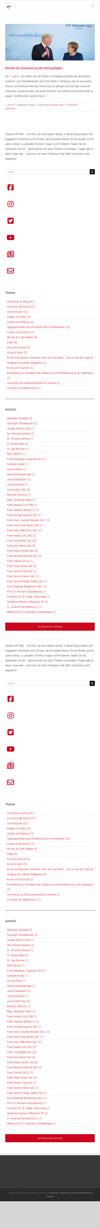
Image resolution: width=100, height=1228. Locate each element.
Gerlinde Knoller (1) (17, 975)
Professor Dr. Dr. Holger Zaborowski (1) (28, 1108)
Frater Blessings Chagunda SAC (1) (26, 970)
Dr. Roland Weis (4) (17, 955)
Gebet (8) (12, 854)
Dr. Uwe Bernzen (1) (18, 960)
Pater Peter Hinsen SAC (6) (22, 1077)
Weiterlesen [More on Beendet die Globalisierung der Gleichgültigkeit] (10, 108)
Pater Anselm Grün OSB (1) (22, 1016)
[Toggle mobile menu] (93, 6)
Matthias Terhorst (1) (18, 1006)
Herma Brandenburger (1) (21, 986)
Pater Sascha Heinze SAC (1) (23, 1088)
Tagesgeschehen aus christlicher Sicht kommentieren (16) (38, 838)
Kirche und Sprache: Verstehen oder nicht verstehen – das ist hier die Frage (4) (50, 869)
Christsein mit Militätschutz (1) (24, 899)
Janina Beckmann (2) (19, 991)
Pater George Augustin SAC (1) (24, 1026)
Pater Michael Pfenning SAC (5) (24, 1067)
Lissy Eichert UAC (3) (18, 1001)
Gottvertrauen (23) (17, 823)
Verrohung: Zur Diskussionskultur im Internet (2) (33, 894)
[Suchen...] (47, 683)
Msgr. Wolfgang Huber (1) (21, 1011)
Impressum (53, 1193)
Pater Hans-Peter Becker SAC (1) (25, 1037)
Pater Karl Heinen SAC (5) (21, 1057)
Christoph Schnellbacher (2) (22, 935)
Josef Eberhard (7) (17, 996)
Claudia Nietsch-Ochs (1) (20, 940)
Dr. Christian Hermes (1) (20, 950)
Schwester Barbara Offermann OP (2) (27, 1113)
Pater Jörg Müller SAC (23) (22, 1052)
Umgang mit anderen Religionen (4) (26, 874)
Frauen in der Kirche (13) (20, 843)
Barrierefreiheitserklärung (81, 1193)
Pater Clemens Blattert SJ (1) (23, 1021)
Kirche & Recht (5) (17, 864)
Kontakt (50, 1196)
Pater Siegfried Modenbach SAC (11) (27, 1098)
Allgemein (31, 105)
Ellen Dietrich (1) (16, 965)
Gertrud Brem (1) (16, 981)
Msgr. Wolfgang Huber (54, 105)
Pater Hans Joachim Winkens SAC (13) (28, 1031)
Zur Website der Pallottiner (50, 1138)
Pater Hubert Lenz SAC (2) (21, 1047)
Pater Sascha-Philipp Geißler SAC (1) (27, 1093)
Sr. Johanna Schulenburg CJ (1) (24, 1118)
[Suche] (92, 683)
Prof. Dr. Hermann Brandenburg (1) (26, 1103)
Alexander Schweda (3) (19, 930)
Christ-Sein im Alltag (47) (20, 813)
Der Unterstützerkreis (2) (20, 945)
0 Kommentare (72, 105)
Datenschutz (65, 1193)
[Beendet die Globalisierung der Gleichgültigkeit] (50, 42)
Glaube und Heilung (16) (20, 833)
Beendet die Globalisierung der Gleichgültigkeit (33, 68)
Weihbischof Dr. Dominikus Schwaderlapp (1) (31, 1123)
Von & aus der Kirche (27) (21, 818)
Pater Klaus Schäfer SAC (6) (22, 1062)
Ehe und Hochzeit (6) (18, 859)
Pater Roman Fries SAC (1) (22, 1082)
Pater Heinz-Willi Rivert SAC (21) (24, 1042)
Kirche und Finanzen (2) (20, 879)
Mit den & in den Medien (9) (22, 849)
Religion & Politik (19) (18, 828)
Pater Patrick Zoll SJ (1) (20, 1072)
